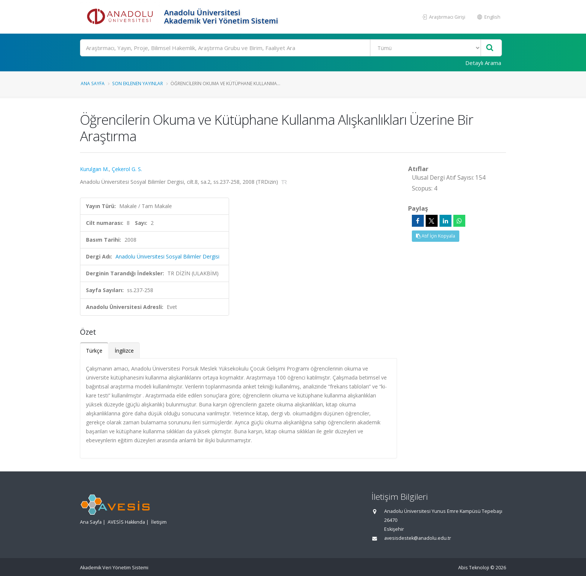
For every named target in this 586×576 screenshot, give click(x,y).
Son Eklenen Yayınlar (137, 83)
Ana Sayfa (93, 83)
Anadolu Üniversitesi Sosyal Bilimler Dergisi (167, 256)
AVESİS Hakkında (126, 522)
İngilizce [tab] (124, 350)
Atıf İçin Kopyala (435, 236)
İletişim (159, 522)
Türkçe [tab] (94, 350)
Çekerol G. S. (127, 169)
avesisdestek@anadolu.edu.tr (417, 538)
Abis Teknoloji (473, 567)
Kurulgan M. (94, 169)
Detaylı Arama (483, 62)
